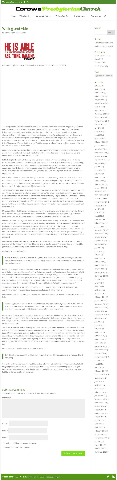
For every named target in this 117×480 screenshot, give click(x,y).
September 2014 (101, 374)
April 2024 (98, 107)
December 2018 (101, 304)
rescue (41, 477)
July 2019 (98, 279)
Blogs (97, 59)
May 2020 (98, 255)
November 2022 (101, 153)
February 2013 (100, 413)
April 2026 (98, 89)
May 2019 (98, 286)
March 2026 (99, 93)
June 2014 (98, 382)
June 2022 (98, 170)
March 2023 (99, 138)
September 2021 (101, 202)
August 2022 (99, 163)
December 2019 (101, 272)
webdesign (50, 477)
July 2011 (98, 441)
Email (5, 430)
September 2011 (101, 438)
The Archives (99, 66)
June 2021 (98, 212)
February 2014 (100, 392)
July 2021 (98, 209)
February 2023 (100, 142)
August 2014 (99, 378)
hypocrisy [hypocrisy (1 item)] (100, 76)
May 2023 (98, 135)
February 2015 (100, 371)
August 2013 (99, 410)
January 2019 (100, 300)
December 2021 (101, 191)
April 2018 (98, 332)
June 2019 (98, 283)
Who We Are (25, 16)
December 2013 (101, 399)
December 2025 (101, 103)
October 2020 (100, 237)
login (58, 477)
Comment (6, 398)
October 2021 (100, 198)
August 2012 (99, 417)
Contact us (96, 16)
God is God (99, 46)
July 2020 (98, 248)
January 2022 (100, 188)
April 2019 (98, 290)
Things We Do (62, 16)
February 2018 (100, 339)
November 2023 (101, 117)
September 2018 (101, 314)
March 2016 (99, 343)
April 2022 (98, 177)
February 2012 (100, 431)
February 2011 (100, 448)
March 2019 (99, 293)
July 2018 (98, 322)
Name (5, 423)
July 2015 (98, 360)
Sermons (98, 62)
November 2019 (101, 276)
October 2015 (100, 353)
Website (5, 438)
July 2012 (98, 420)
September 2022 (101, 160)
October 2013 (100, 406)
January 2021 (100, 226)
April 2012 (98, 427)
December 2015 (101, 346)
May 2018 (98, 329)
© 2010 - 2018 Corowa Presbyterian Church (19, 477)
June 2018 (98, 325)
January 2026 (100, 100)
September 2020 (101, 241)
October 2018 (100, 311)
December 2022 (101, 149)
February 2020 (100, 265)
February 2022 (100, 184)
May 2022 (98, 174)
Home (14, 16)
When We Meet (43, 16)
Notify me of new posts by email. (17, 447)
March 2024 (99, 110)
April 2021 (98, 219)
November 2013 (101, 403)
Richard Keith (10, 33)
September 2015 (101, 357)
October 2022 (100, 156)
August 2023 (99, 124)
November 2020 (101, 234)
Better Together (101, 55)
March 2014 (99, 388)
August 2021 (99, 205)
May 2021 (98, 216)
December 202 (100, 452)
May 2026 (98, 86)
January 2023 (100, 145)
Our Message (79, 16)
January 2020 (100, 269)
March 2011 (99, 445)
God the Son (99, 43)
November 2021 (101, 195)
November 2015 (101, 350)
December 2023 (101, 114)
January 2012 (100, 434)
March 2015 (99, 367)
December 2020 (101, 230)
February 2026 (100, 96)
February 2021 (100, 223)
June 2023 (98, 131)
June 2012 (98, 424)
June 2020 (98, 251)
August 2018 (99, 318)
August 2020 (99, 244)
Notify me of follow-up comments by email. (21, 443)
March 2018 (99, 336)
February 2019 (100, 297)
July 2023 (98, 128)
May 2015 (98, 364)
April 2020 (98, 258)
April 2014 (98, 385)
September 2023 (101, 121)
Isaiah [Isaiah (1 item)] (109, 76)
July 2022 (98, 167)
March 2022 (99, 181)
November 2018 (101, 308)
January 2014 (100, 396)
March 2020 (99, 262)
